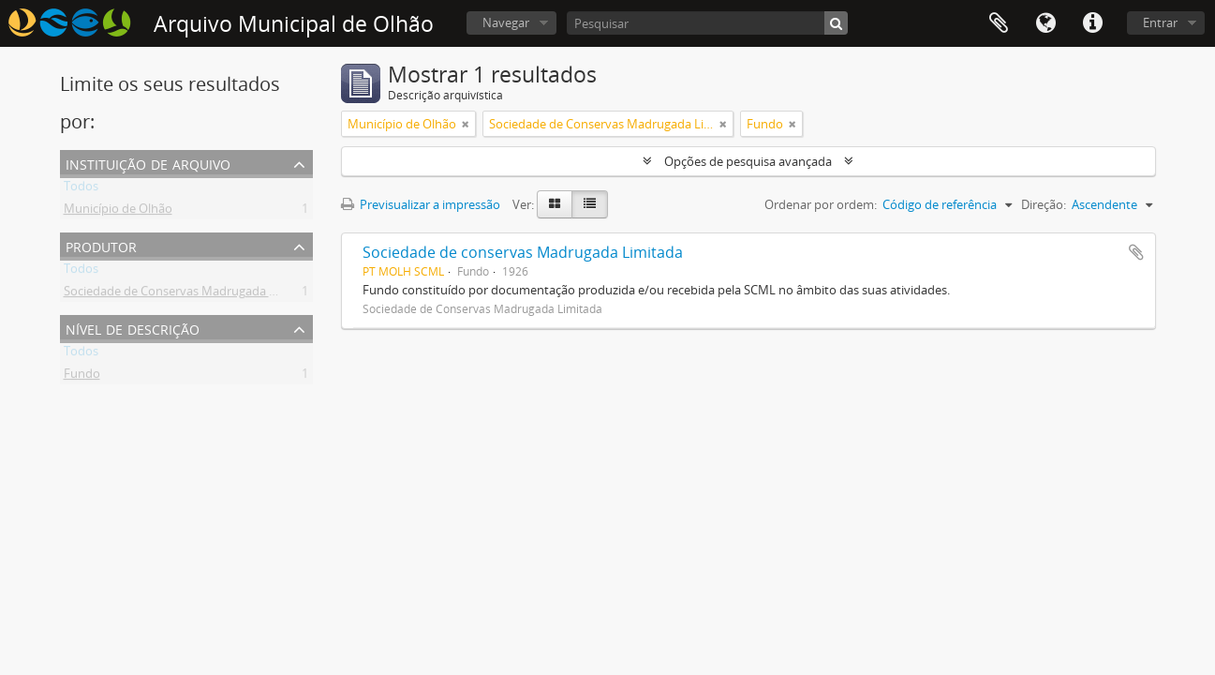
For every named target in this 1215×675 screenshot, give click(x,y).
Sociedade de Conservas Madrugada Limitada (191, 294)
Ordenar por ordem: (820, 204)
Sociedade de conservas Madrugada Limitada (523, 252)
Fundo (82, 376)
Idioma (1045, 23)
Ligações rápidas (1092, 23)
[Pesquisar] (707, 23)
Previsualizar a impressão (420, 204)
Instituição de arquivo (148, 162)
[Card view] (554, 204)
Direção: (1043, 204)
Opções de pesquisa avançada (748, 161)
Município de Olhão (118, 211)
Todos (81, 189)
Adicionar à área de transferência (1136, 252)
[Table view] (589, 204)
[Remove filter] (465, 123)
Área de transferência (998, 23)
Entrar (1160, 22)
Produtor (101, 245)
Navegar (505, 22)
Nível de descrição (133, 327)
